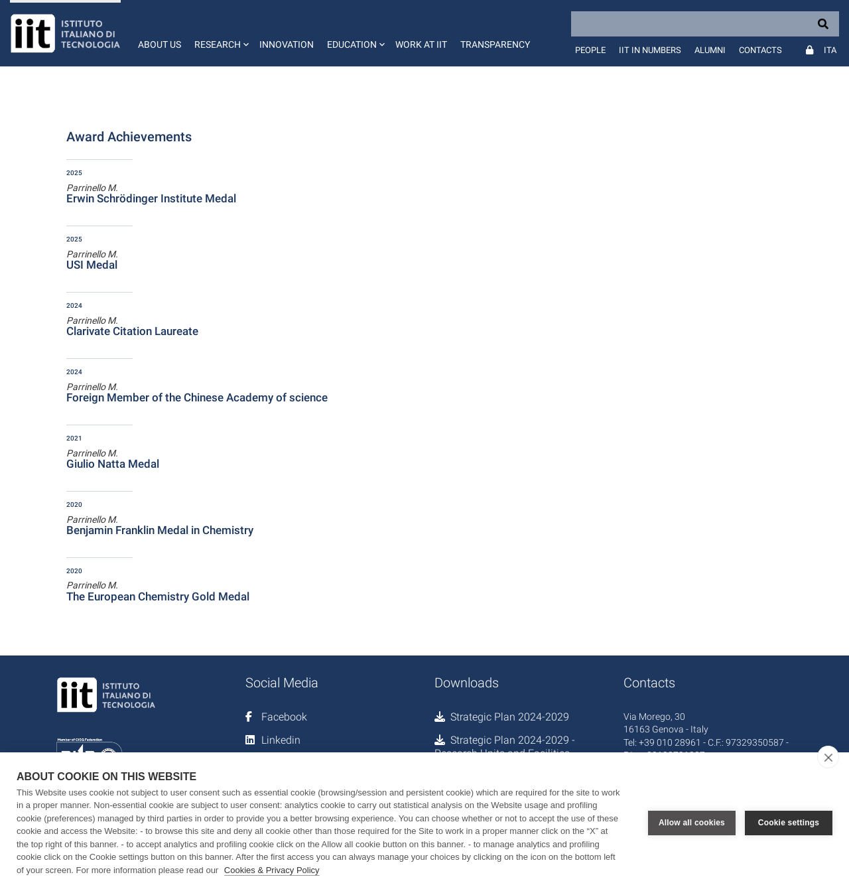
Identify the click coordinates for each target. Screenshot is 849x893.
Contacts (760, 50)
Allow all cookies (692, 822)
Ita (830, 50)
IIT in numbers (650, 50)
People (590, 50)
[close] (828, 757)
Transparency (495, 44)
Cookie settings (788, 822)
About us (159, 44)
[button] (220, 33)
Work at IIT (421, 44)
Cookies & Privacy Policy (272, 870)
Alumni (710, 50)
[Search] (705, 23)
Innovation (286, 44)
